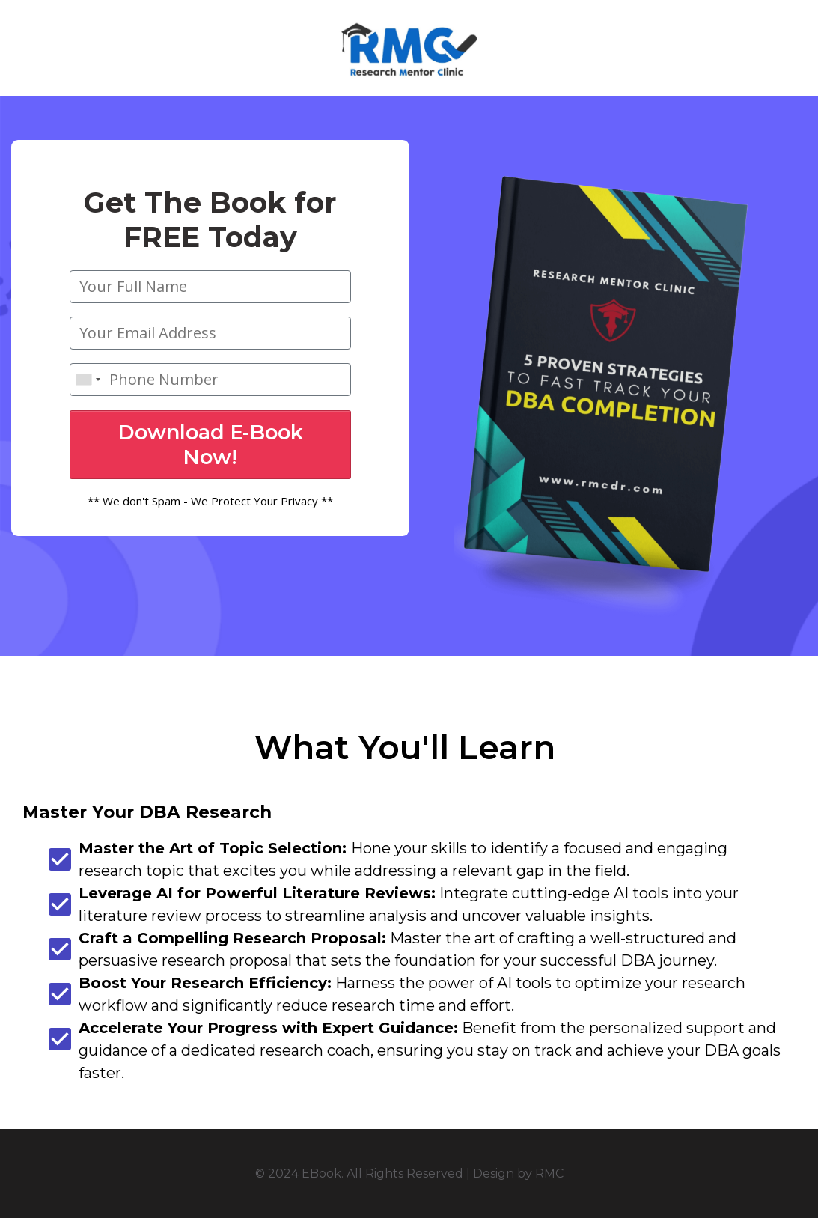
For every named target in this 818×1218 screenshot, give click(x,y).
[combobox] (87, 379)
